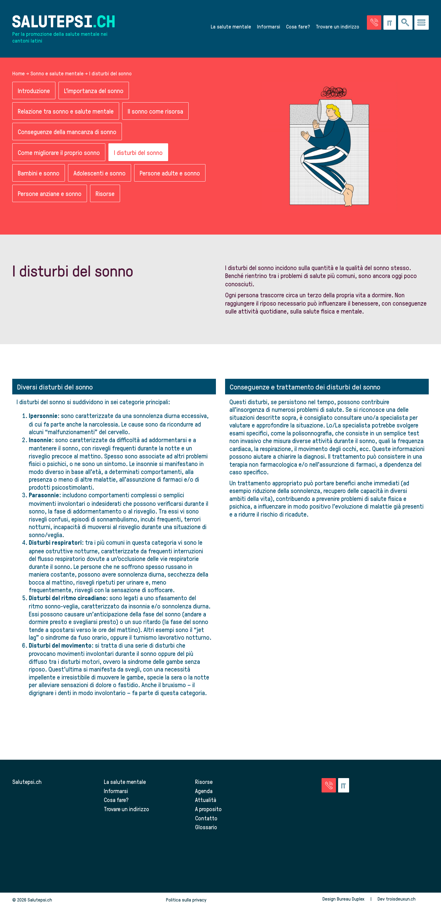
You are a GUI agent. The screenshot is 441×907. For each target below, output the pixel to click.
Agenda (204, 791)
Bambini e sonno (38, 173)
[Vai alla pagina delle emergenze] (374, 22)
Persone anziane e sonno (49, 194)
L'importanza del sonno (94, 90)
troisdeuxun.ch (407, 899)
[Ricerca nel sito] (405, 22)
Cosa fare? (298, 26)
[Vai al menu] (421, 22)
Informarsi (268, 26)
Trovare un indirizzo (337, 26)
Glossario (206, 827)
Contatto (206, 818)
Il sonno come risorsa (155, 111)
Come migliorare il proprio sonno (59, 152)
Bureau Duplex (350, 899)
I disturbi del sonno (138, 152)
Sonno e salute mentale (57, 73)
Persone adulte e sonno (170, 173)
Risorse (105, 194)
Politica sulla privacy (186, 900)
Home (18, 73)
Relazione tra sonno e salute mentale (66, 111)
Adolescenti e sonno (100, 173)
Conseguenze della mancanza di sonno (67, 132)
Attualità (205, 800)
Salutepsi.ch (27, 782)
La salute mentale (231, 26)
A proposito (208, 809)
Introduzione (34, 90)
